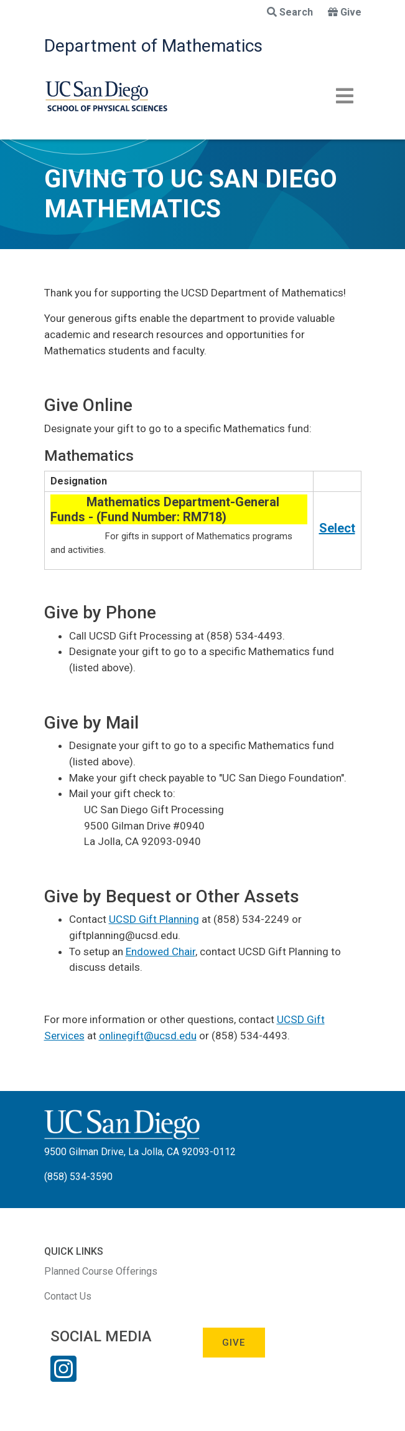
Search (290, 12)
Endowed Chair (160, 951)
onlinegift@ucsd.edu (148, 1035)
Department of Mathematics (153, 45)
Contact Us (67, 1296)
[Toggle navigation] (344, 96)
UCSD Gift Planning (154, 919)
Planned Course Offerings (100, 1271)
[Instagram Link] (63, 1377)
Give (344, 12)
